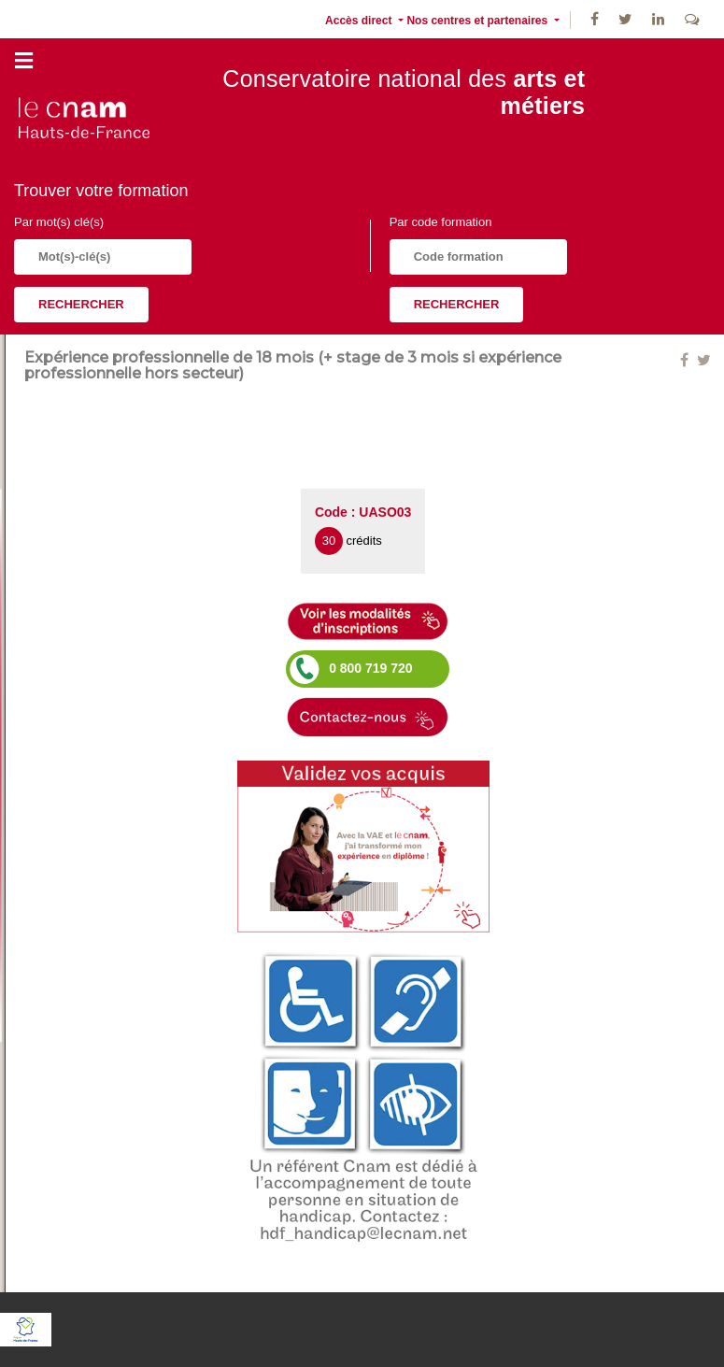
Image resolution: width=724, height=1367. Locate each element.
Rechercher (81, 304)
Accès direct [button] (360, 20)
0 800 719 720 (371, 668)
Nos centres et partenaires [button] (478, 20)
